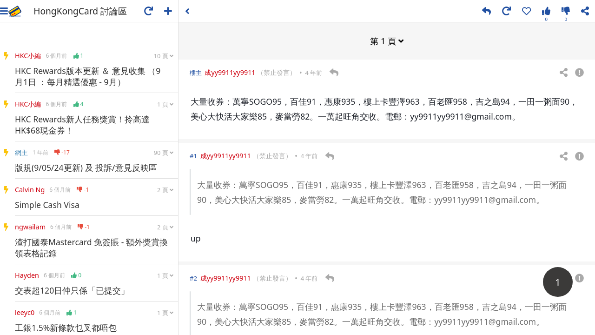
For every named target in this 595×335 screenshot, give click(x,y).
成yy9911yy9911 (230, 71)
